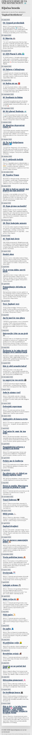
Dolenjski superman (12, 406)
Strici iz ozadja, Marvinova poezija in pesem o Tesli (15, 486)
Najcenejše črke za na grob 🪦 (15, 334)
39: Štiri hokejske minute (15, 223)
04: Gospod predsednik (13, 22)
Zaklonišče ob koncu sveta (15, 419)
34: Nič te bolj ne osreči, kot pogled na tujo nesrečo (16, 190)
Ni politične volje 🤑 (12, 642)
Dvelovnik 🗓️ (9, 572)
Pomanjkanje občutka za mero (14, 287)
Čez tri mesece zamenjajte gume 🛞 (15, 541)
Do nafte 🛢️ (8, 628)
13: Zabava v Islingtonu (13, 69)
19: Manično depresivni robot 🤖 (14, 126)
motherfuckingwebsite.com (22, 734)
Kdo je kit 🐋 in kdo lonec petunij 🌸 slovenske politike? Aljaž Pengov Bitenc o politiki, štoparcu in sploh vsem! (15, 709)
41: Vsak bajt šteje (11, 238)
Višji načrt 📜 (9, 614)
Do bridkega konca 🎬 (13, 692)
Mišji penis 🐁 (9, 513)
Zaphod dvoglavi (10, 526)
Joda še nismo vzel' (12, 392)
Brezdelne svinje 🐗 (12, 653)
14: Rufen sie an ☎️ (11, 83)
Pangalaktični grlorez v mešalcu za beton (14, 448)
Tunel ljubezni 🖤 (11, 499)
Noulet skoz (8, 254)
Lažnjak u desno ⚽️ (12, 585)
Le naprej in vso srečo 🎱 (14, 380)
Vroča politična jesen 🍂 (14, 557)
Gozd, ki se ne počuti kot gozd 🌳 (14, 667)
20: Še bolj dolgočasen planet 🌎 (13, 143)
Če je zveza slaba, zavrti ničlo (14, 270)
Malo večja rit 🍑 (11, 599)
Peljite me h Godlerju (13, 461)
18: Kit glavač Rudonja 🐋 (14, 111)
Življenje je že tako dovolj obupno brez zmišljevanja (15, 351)
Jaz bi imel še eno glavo (14, 318)
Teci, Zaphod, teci (11, 304)
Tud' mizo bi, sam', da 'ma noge (14, 432)
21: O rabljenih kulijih (13, 159)
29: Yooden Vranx (11, 175)
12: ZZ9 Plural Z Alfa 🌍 (13, 54)
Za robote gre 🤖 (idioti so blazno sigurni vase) (15, 474)
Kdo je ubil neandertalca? (15, 366)
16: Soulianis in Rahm (13, 97)
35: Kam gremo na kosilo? (15, 206)
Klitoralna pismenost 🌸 (14, 680)
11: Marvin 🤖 (9, 38)
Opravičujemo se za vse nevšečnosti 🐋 (14, 2)
